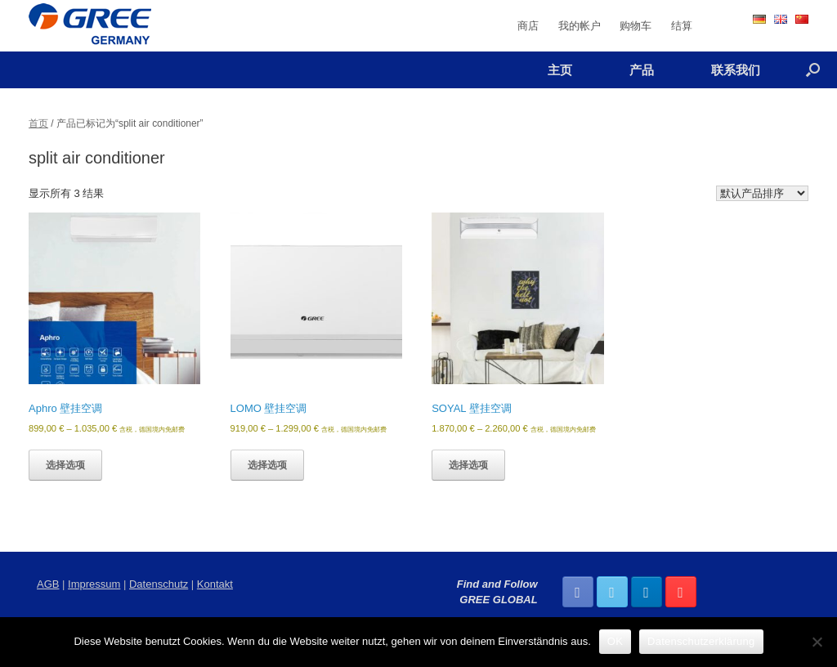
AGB (48, 584)
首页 (38, 123)
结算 (681, 26)
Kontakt (215, 584)
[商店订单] (762, 193)
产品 (641, 70)
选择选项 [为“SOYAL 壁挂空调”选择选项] (468, 465)
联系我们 (735, 70)
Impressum (94, 584)
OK (615, 641)
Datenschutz (158, 584)
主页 (560, 70)
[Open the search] (813, 69)
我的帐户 (579, 26)
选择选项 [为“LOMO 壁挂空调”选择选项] (267, 465)
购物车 (635, 26)
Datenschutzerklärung (700, 641)
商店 (528, 26)
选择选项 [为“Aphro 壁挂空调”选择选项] (65, 465)
